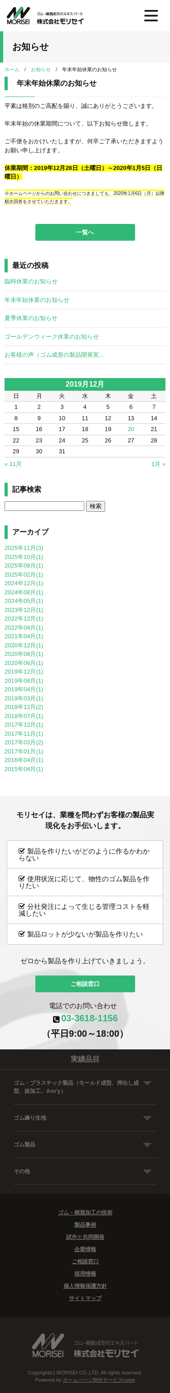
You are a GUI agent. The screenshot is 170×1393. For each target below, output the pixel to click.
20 (131, 429)
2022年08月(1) (24, 627)
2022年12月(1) (24, 618)
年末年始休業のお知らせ (37, 299)
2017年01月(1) (24, 751)
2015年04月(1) (24, 769)
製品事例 (85, 1225)
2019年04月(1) (24, 689)
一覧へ (85, 232)
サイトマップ (85, 1298)
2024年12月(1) (24, 583)
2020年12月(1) (24, 645)
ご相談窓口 (85, 983)
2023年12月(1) (24, 610)
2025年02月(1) (24, 574)
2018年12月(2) (24, 707)
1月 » (158, 464)
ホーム (12, 69)
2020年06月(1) (24, 663)
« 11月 (13, 464)
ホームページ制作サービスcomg (99, 1380)
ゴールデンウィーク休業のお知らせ (52, 336)
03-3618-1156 (89, 1018)
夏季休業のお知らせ (31, 318)
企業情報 (85, 1249)
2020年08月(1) (24, 653)
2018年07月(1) (24, 716)
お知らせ (41, 69)
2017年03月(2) (24, 742)
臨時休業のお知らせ (31, 281)
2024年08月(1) (24, 592)
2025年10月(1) (24, 556)
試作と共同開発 (85, 1237)
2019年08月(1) (24, 680)
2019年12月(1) (24, 671)
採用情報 (85, 1274)
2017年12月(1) (24, 724)
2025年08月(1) (24, 565)
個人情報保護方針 (85, 1286)
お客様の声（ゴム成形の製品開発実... (54, 354)
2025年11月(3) (24, 547)
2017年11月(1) (24, 733)
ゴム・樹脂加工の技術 (85, 1212)
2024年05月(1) (24, 600)
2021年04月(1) (24, 636)
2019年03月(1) (24, 698)
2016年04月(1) (24, 760)
